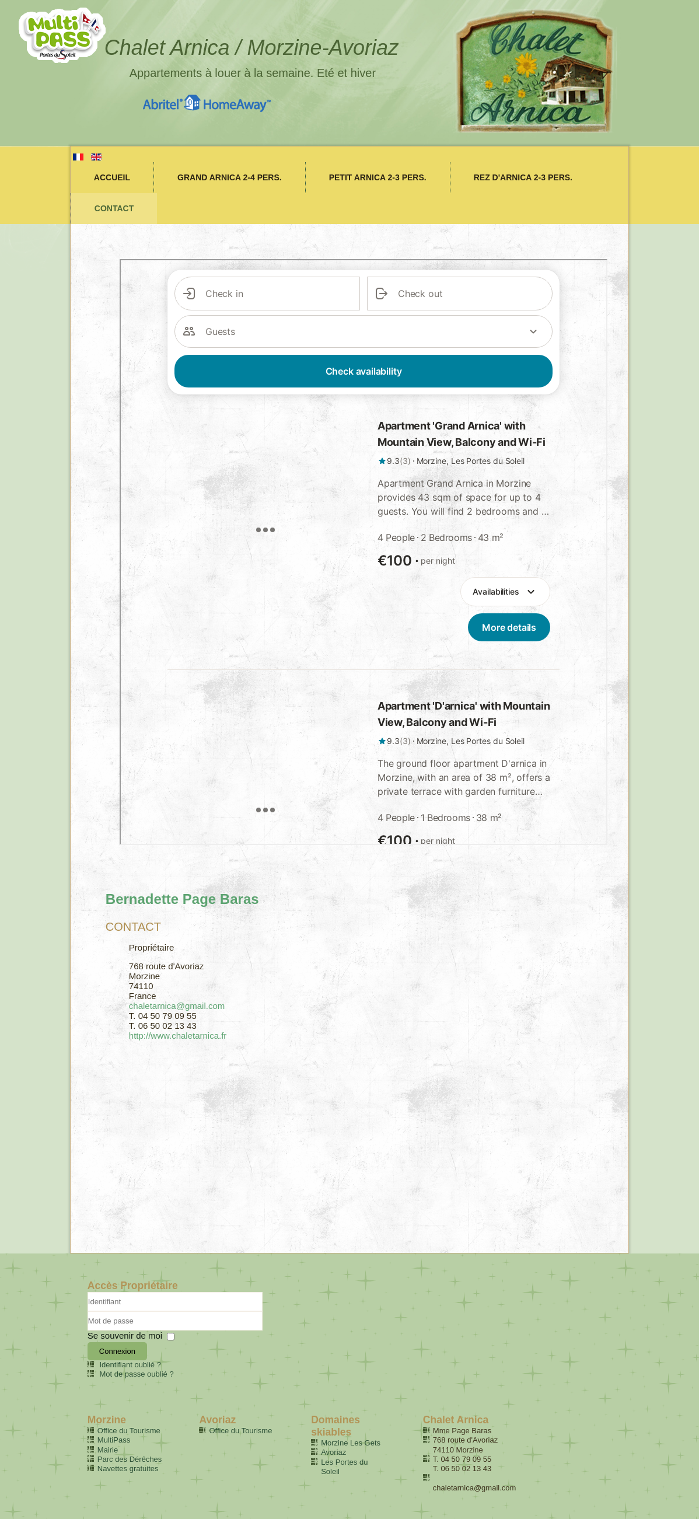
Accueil (112, 177)
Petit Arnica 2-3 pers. (378, 177)
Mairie (107, 1449)
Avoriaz (333, 1452)
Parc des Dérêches (129, 1459)
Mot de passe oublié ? (136, 1374)
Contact (114, 208)
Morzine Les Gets (350, 1442)
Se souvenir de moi (125, 1335)
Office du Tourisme (128, 1430)
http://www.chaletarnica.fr (178, 1035)
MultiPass (113, 1440)
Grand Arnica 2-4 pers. (229, 177)
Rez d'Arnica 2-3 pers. (523, 177)
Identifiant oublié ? (130, 1364)
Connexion (117, 1351)
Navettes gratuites (128, 1468)
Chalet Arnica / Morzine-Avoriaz (251, 48)
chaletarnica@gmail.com (177, 1006)
